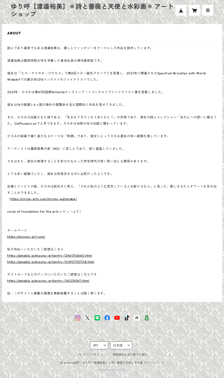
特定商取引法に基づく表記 (130, 354)
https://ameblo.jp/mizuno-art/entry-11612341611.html (48, 281)
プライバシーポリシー (91, 354)
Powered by (112, 369)
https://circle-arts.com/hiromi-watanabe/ (44, 199)
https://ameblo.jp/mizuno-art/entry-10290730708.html (50, 262)
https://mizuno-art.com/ (26, 237)
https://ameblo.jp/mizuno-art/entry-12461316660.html (49, 256)
